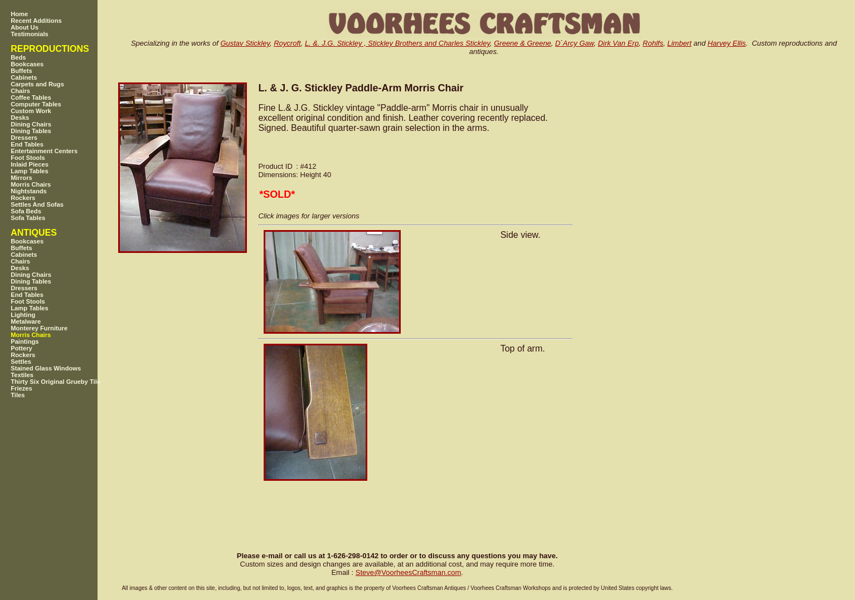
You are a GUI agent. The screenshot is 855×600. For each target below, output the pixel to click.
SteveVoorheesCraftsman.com (408, 572)
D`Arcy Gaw (574, 43)
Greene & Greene (522, 43)
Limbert (679, 43)
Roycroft (287, 43)
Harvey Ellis (726, 43)
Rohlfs (653, 43)
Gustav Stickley (245, 43)
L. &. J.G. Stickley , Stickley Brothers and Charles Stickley (397, 43)
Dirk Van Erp (618, 43)
